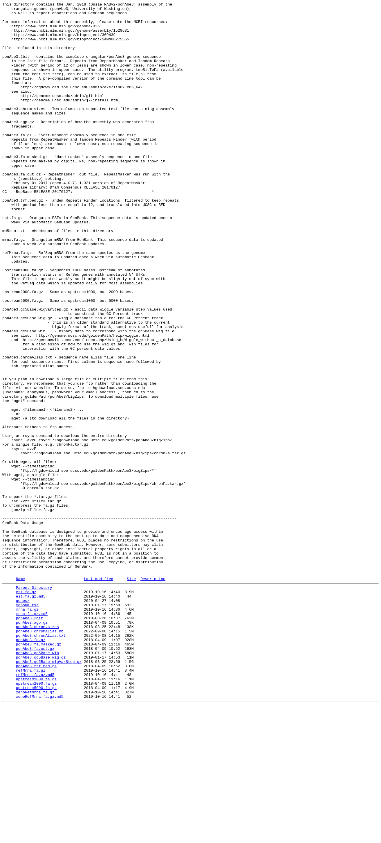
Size (131, 693)
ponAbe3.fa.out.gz (35, 776)
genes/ (23, 719)
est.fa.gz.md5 (30, 713)
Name (20, 693)
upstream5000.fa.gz (36, 823)
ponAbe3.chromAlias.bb (40, 755)
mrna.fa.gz (27, 729)
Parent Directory (34, 703)
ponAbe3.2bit (29, 739)
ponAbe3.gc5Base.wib (37, 781)
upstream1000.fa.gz (36, 813)
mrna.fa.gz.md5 (32, 734)
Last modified (98, 693)
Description (152, 693)
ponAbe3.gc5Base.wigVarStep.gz (49, 792)
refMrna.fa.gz (30, 802)
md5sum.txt (27, 724)
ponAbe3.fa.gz (30, 766)
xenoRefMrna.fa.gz (35, 828)
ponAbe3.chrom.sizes (37, 750)
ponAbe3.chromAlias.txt (41, 760)
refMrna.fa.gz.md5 (35, 807)
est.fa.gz (26, 708)
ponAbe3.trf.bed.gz (36, 797)
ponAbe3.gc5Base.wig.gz (41, 787)
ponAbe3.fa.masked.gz (38, 771)
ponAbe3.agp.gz (32, 745)
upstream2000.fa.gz (36, 818)
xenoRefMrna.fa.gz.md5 (40, 834)
